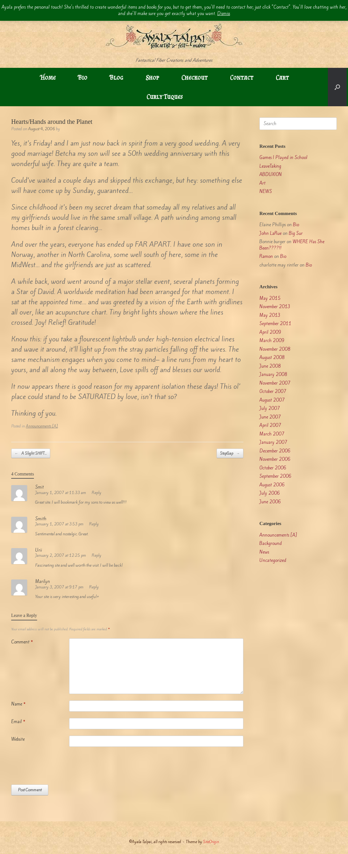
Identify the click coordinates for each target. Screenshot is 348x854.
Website (18, 739)
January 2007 (273, 442)
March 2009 (271, 341)
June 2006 (270, 502)
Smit (39, 487)
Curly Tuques (164, 96)
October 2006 (272, 468)
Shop (152, 77)
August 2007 (272, 400)
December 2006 (274, 451)
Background (270, 543)
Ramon (266, 256)
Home (48, 77)
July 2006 (269, 493)
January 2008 (273, 374)
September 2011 (275, 324)
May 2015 (270, 298)
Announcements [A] (42, 426)
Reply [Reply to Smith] (94, 524)
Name (18, 704)
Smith (40, 519)
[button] (337, 87)
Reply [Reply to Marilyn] (94, 587)
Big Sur (296, 233)
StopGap (230, 453)
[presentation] (59, 768)
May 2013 (270, 315)
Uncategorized (272, 560)
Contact (241, 77)
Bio (82, 77)
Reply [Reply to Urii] (96, 555)
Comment (22, 642)
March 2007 (271, 434)
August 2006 (272, 485)
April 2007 (270, 425)
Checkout (194, 77)
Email (18, 722)
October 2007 (272, 391)
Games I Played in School (283, 158)
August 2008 (272, 358)
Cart (282, 77)
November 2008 (274, 349)
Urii (38, 550)
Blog (116, 77)
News (264, 552)
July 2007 (269, 408)
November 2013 (274, 307)
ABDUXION (270, 175)
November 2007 (274, 383)
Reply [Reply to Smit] (96, 492)
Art (262, 183)
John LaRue (270, 233)
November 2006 (274, 459)
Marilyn (42, 582)
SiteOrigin (211, 841)
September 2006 (275, 476)
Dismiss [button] (223, 14)
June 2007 (270, 417)
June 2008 (270, 366)
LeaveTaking (270, 166)
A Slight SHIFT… (31, 453)
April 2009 (270, 332)
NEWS (265, 191)
